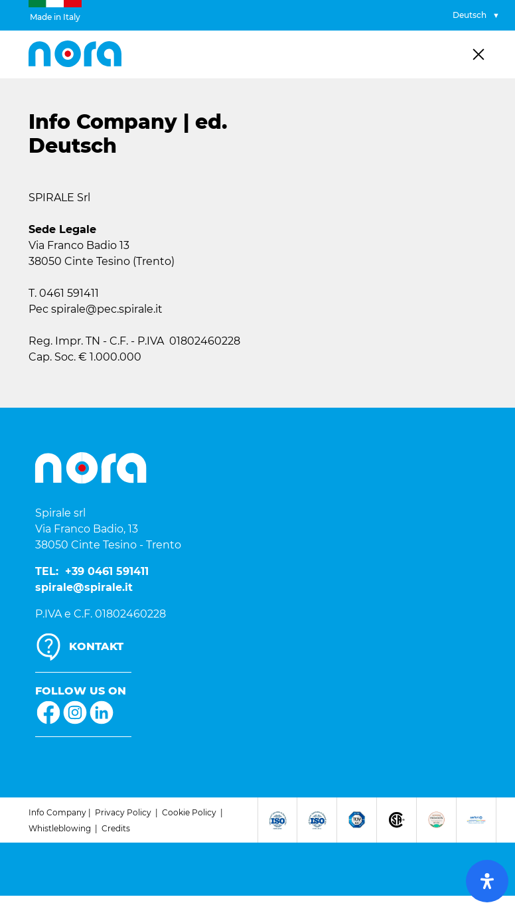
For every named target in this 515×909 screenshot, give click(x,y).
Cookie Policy (189, 812)
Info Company (57, 812)
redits (119, 828)
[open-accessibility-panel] (487, 881)
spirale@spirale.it (84, 587)
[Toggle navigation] (478, 54)
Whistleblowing (60, 828)
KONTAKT (96, 646)
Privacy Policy (123, 812)
